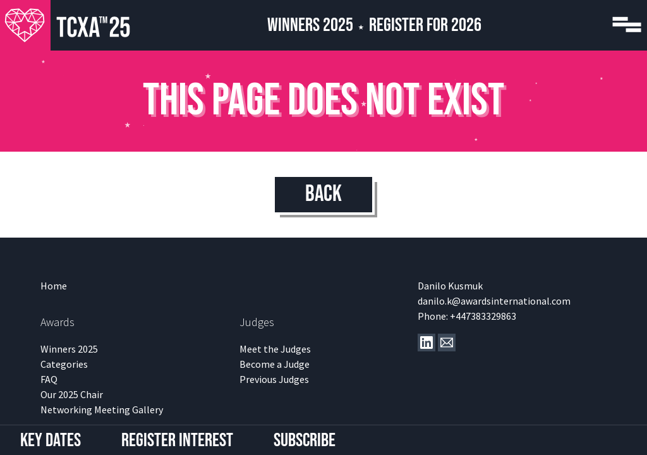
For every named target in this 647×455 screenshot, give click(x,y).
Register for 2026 (425, 25)
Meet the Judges (275, 349)
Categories (64, 364)
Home (53, 285)
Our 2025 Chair (71, 394)
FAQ (48, 379)
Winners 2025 (310, 25)
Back (323, 194)
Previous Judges (274, 379)
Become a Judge (274, 364)
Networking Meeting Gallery (101, 409)
